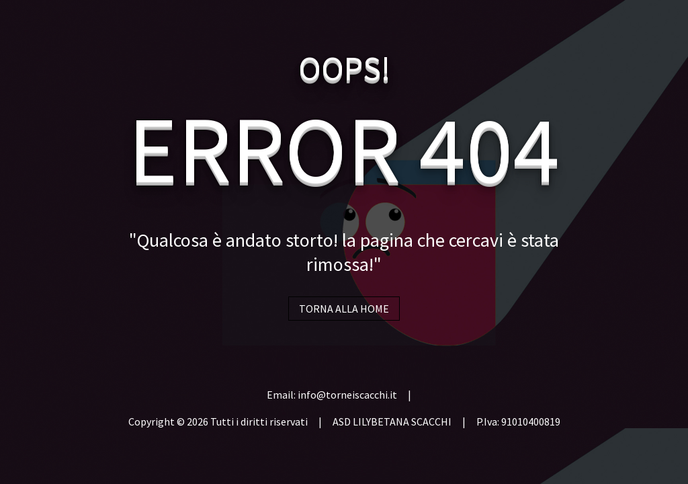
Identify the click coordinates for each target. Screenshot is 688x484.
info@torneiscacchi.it (347, 394)
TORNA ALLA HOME (344, 308)
